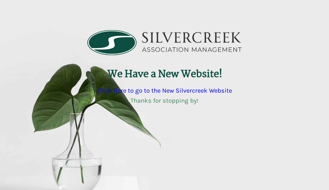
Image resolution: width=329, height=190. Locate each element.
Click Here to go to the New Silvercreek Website (164, 90)
